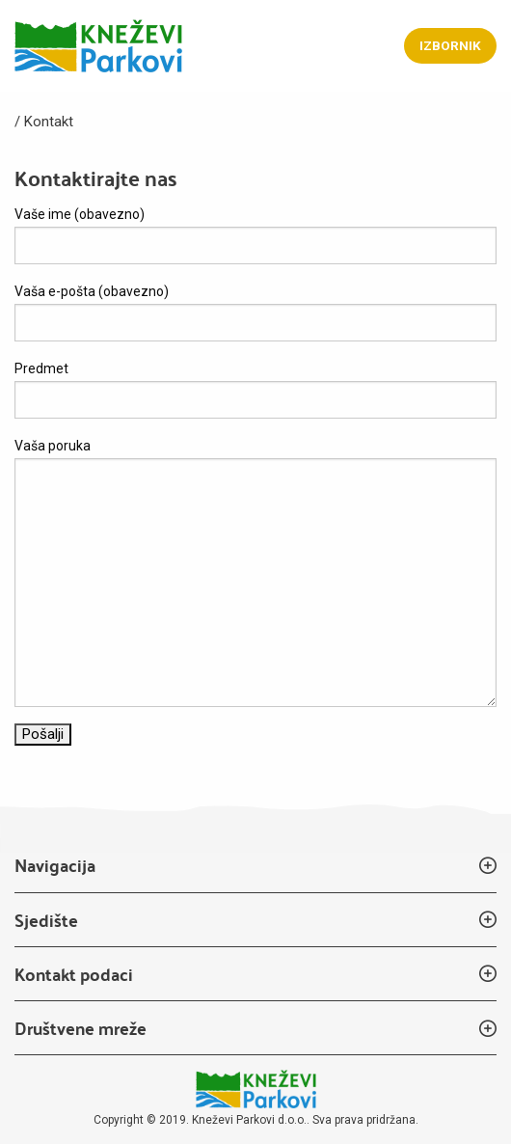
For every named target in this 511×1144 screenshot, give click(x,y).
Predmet (255, 390)
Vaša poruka (255, 572)
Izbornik (450, 45)
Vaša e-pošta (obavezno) (255, 312)
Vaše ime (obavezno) (255, 235)
